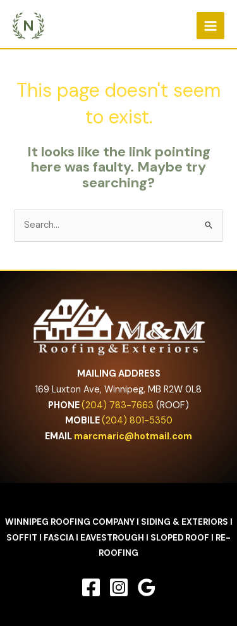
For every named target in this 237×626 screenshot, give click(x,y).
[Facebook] (91, 587)
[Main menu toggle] (210, 26)
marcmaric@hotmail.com (133, 436)
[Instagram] (119, 587)
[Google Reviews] (147, 587)
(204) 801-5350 (137, 421)
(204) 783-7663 (118, 405)
